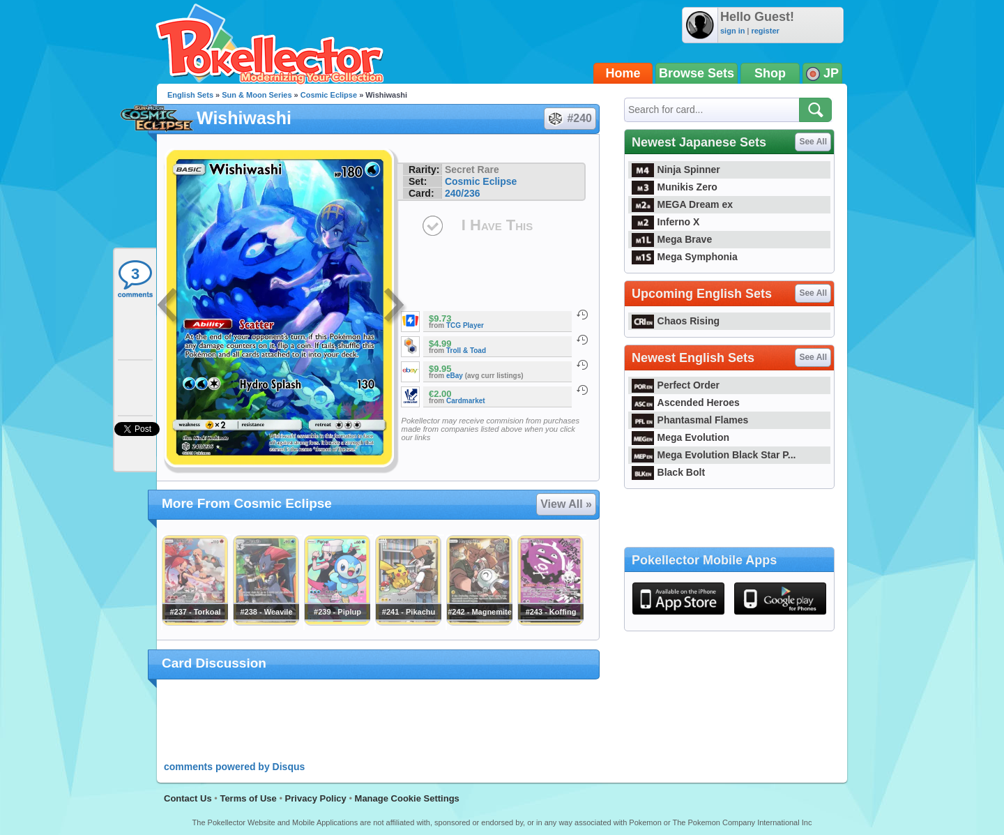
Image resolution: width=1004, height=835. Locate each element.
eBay (454, 375)
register (765, 31)
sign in (732, 31)
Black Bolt (668, 472)
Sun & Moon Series (256, 95)
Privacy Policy (316, 798)
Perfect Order (676, 385)
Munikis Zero (674, 187)
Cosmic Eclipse (329, 95)
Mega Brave (672, 239)
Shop (770, 73)
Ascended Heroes (686, 402)
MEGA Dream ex (682, 204)
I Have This (497, 225)
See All (813, 141)
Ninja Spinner (676, 169)
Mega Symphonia (685, 256)
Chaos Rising (676, 320)
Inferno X (665, 221)
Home (623, 73)
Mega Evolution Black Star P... (714, 454)
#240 (569, 118)
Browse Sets (696, 73)
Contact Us (188, 798)
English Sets (190, 95)
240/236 (462, 193)
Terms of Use (248, 798)
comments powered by (234, 766)
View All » (566, 504)
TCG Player (465, 325)
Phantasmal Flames (690, 420)
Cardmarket (465, 401)
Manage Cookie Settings (407, 798)
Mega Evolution (680, 437)
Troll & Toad (466, 350)
